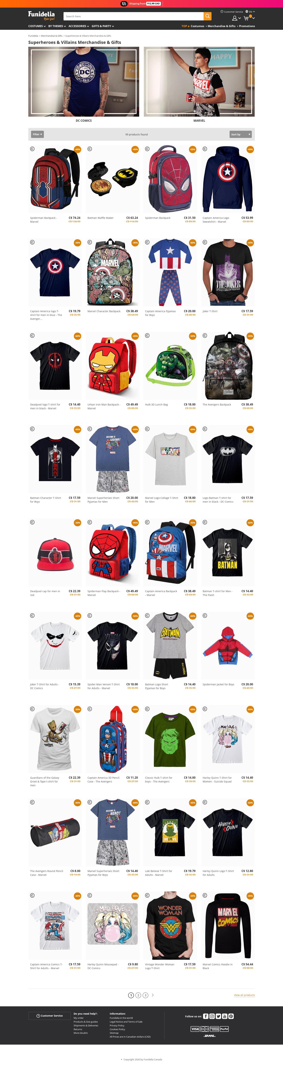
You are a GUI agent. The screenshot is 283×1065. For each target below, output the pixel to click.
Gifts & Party (101, 26)
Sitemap (114, 1032)
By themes (55, 26)
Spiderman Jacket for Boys (218, 684)
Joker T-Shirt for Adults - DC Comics (44, 686)
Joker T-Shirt (210, 311)
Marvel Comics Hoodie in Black (218, 966)
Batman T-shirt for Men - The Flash (218, 593)
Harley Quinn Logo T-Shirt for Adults (218, 873)
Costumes (35, 26)
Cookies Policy (117, 1029)
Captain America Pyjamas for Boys (160, 313)
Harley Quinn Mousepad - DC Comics (103, 966)
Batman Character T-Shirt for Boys (45, 499)
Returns (78, 1029)
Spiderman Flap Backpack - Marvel (104, 593)
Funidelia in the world (121, 1018)
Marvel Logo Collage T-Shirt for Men (161, 499)
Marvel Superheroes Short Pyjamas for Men (103, 499)
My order (79, 1018)
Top (184, 26)
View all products (244, 995)
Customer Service (49, 1016)
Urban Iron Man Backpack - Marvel (104, 406)
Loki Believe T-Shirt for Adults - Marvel (158, 873)
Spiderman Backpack (157, 218)
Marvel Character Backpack (104, 311)
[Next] (153, 995)
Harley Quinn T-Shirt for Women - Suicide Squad (217, 779)
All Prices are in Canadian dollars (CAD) (130, 1036)
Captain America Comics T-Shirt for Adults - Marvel (46, 966)
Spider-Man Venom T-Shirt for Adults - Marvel (104, 686)
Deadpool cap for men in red (45, 593)
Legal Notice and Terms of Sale (126, 1021)
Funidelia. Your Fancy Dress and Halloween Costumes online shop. (41, 16)
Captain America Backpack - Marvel (161, 593)
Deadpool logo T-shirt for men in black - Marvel (45, 406)
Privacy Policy (117, 1025)
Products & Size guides (86, 1021)
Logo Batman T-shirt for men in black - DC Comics (218, 499)
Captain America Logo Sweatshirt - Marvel (216, 219)
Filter (36, 134)
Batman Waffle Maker (101, 218)
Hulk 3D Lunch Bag (156, 404)
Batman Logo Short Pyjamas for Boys (156, 686)
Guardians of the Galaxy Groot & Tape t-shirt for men (44, 781)
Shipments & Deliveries (86, 1025)
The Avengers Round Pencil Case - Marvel (46, 873)
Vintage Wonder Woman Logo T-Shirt (159, 966)
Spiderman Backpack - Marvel (43, 219)
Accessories (77, 26)
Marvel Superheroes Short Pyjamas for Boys (103, 873)
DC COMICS (84, 121)
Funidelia (33, 35)
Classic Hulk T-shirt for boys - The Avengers (158, 779)
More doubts (81, 1032)
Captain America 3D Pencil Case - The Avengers (103, 779)
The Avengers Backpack (217, 404)
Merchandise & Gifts (51, 35)
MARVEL (199, 121)
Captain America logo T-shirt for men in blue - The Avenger (46, 314)
